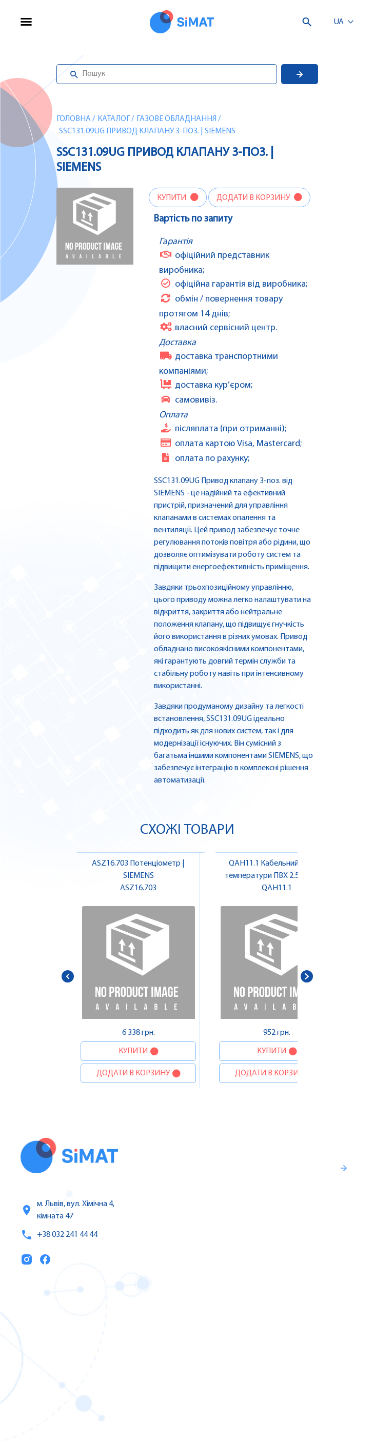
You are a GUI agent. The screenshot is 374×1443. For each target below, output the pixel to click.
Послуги (37, 1327)
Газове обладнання (176, 119)
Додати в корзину (253, 198)
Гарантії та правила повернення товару (283, 1207)
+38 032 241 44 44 (59, 1235)
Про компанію (50, 1349)
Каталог (113, 119)
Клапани (237, 1413)
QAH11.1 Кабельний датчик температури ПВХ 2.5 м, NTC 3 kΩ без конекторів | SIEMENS (277, 875)
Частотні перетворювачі (268, 1326)
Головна (73, 119)
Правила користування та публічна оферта (272, 1241)
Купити (172, 198)
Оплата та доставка (61, 1370)
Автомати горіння (255, 1391)
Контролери (243, 1305)
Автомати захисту (256, 1348)
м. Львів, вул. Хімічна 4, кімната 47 (67, 1210)
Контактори (243, 1370)
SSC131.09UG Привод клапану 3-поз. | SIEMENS (147, 131)
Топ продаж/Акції (56, 1392)
